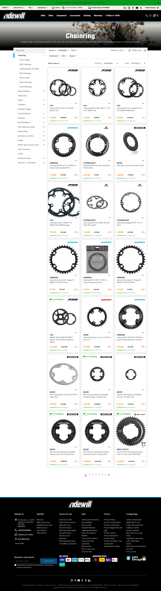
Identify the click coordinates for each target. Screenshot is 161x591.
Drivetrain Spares (24, 158)
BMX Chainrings (25, 64)
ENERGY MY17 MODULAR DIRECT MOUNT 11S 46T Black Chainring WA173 (61, 339)
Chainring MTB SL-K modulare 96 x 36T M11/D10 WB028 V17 (129, 109)
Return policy (86, 546)
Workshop (98, 15)
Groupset (21, 118)
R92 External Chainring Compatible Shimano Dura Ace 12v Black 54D (62, 453)
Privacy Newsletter (111, 536)
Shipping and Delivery (89, 530)
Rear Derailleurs (24, 122)
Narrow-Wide (25, 78)
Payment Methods (88, 528)
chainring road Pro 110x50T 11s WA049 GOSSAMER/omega (61, 224)
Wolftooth (122, 449)
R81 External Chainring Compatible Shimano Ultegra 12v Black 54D (95, 396)
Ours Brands (41, 530)
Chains (20, 100)
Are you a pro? (64, 536)
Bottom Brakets (24, 91)
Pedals (20, 140)
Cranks (20, 154)
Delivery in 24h (117, 50)
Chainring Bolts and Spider (29, 69)
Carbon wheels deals (134, 520)
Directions (21, 526)
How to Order (86, 525)
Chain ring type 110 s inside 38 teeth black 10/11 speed (96, 224)
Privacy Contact (110, 533)
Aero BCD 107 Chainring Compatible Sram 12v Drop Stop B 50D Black (129, 453)
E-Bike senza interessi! (134, 525)
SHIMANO (54, 163)
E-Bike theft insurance (67, 522)
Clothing (87, 15)
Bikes (51, 15)
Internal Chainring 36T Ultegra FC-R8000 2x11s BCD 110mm (62, 281)
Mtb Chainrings (25, 73)
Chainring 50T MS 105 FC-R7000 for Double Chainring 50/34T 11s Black (130, 338)
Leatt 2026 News (132, 541)
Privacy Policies (109, 520)
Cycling (74, 31)
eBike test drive (65, 525)
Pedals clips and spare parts (28, 145)
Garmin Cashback (132, 530)
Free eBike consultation (68, 544)
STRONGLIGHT (89, 163)
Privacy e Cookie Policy (112, 522)
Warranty (62, 538)
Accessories (75, 15)
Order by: (98, 63)
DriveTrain (83, 31)
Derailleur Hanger (24, 109)
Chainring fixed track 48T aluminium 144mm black (96, 167)
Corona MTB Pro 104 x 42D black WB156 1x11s (62, 109)
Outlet (128, 544)
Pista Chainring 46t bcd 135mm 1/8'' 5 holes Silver (63, 396)
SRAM (85, 335)
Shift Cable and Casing (26, 127)
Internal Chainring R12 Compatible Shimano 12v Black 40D (129, 396)
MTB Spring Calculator (67, 541)
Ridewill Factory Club (44, 525)
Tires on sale (131, 552)
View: (127, 63)
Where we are (42, 528)
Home (68, 31)
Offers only (136, 50)
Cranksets (21, 104)
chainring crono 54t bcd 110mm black (130, 166)
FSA (51, 105)
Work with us (42, 533)
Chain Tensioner (24, 149)
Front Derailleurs (24, 113)
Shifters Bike (22, 131)
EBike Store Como (43, 522)
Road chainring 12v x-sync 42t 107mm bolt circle (97, 338)
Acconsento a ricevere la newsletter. (35, 566)
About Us (40, 520)
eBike (43, 15)
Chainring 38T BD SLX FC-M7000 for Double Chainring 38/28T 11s (63, 167)
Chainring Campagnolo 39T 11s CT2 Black (129, 224)
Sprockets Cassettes (26, 136)
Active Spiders (25, 60)
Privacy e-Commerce (111, 525)
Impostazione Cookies (112, 546)
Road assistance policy (67, 530)
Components (62, 15)
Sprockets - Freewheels (27, 163)
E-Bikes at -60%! (113, 15)
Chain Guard (22, 96)
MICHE (119, 163)
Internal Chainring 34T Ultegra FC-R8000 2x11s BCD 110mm (129, 281)
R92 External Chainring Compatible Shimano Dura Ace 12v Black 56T (96, 453)
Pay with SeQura (65, 528)
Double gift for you (133, 522)
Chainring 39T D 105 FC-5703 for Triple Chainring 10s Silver (95, 281)
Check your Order (65, 520)
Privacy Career (109, 538)
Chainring (91, 31)
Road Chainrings (26, 82)
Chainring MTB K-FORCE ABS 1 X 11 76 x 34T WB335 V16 (96, 109)
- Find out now (99, 3)
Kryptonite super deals (134, 538)
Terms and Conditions (90, 538)
